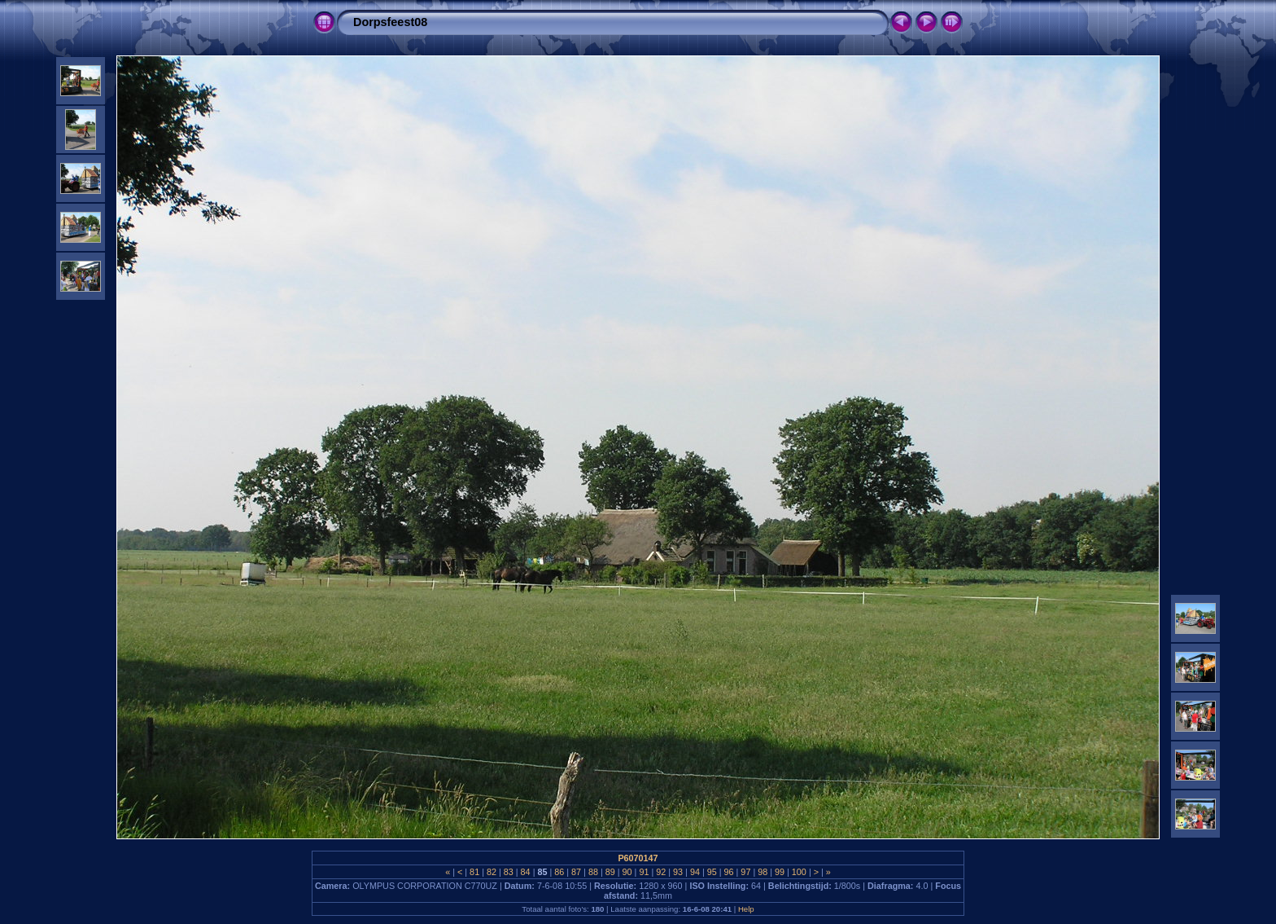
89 (610, 872)
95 (712, 872)
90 (627, 872)
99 (779, 872)
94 (695, 872)
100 (799, 872)
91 (643, 872)
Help (746, 908)
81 (474, 872)
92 (660, 872)
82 (491, 872)
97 (745, 872)
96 (729, 872)
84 (525, 872)
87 (576, 872)
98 (762, 872)
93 (678, 872)
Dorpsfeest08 (390, 22)
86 (559, 872)
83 (508, 872)
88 (593, 872)
